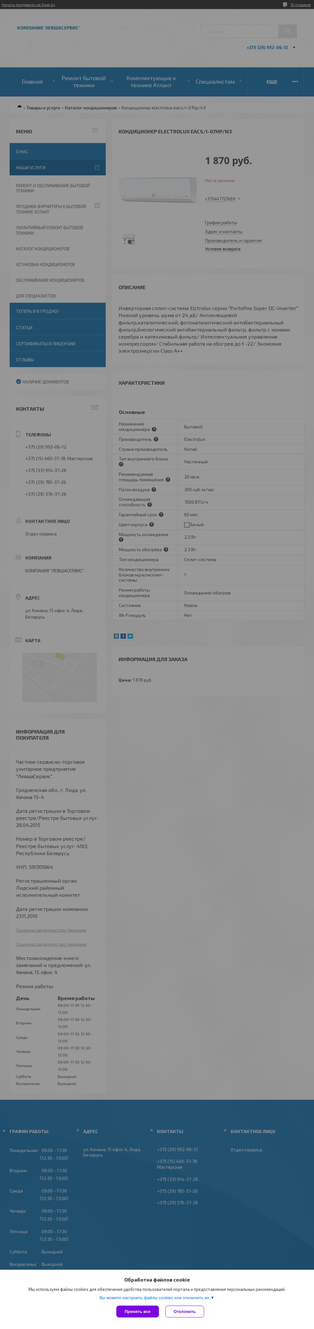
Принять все (138, 1311)
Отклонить (185, 1311)
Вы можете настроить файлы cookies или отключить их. (154, 1297)
